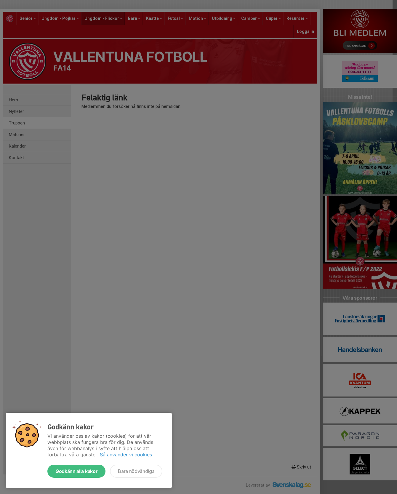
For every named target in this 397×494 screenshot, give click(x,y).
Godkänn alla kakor (76, 471)
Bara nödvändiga (136, 471)
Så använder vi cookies (126, 455)
